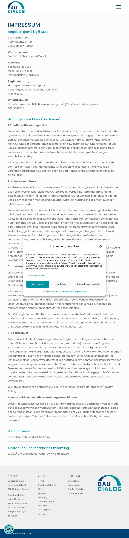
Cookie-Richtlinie (51, 291)
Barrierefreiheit (75, 493)
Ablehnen (62, 284)
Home (41, 480)
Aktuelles (42, 505)
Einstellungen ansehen (89, 284)
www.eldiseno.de (58, 454)
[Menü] (116, 7)
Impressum (80, 291)
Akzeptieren (38, 284)
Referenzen (44, 509)
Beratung (42, 497)
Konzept (42, 493)
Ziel (40, 489)
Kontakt (42, 514)
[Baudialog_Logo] (16, 7)
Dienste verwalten (36, 275)
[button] (101, 246)
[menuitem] (116, 7)
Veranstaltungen (46, 501)
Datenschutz (67, 291)
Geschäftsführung (47, 484)
